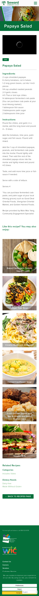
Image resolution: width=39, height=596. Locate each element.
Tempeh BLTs (19, 441)
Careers (5, 565)
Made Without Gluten (11, 486)
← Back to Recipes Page (18, 496)
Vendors (5, 568)
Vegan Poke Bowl (19, 293)
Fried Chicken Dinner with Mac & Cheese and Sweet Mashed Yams (19, 404)
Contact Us (6, 561)
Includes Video (9, 473)
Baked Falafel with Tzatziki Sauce (19, 256)
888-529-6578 (25, 530)
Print (5, 59)
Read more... (19, 18)
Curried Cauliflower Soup (19, 367)
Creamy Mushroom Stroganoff (19, 330)
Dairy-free (6, 483)
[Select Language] (29, 592)
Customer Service (9, 571)
